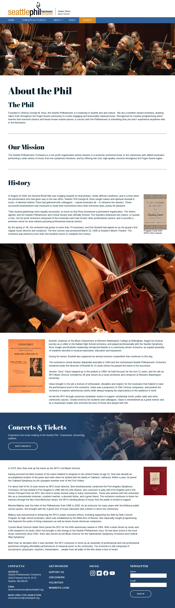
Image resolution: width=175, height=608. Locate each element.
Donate (87, 20)
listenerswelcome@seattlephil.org (25, 589)
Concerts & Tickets (34, 20)
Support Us (56, 572)
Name (133, 572)
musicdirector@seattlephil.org (23, 598)
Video (72, 20)
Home (11, 20)
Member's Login (59, 587)
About (57, 20)
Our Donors (57, 577)
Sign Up (140, 594)
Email (133, 581)
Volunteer (56, 582)
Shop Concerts (23, 446)
